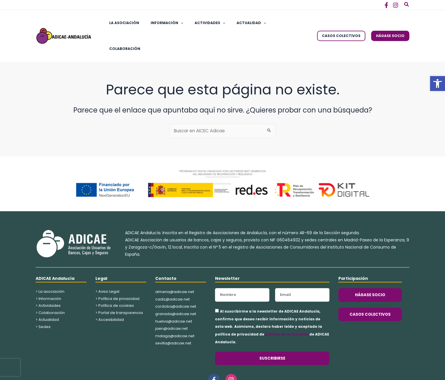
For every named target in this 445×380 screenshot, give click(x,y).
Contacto (166, 254)
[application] (173, 23)
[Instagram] (395, 5)
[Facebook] (386, 5)
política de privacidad (286, 309)
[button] (437, 83)
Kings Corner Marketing (276, 372)
